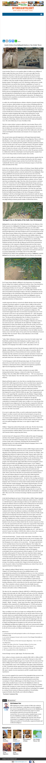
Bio (5, 700)
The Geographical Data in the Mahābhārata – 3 (15, 650)
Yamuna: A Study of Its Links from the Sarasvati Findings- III (19, 648)
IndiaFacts (35, 253)
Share (19, 41)
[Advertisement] (23, 27)
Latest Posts (12, 700)
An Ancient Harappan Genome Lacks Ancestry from (17, 637)
